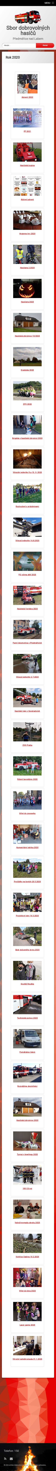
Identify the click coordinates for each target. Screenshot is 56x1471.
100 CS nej (27, 1189)
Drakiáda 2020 (27, 370)
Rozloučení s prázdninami (27, 506)
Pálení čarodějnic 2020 (27, 779)
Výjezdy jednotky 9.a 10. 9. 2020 (27, 472)
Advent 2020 (27, 97)
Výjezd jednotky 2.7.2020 (27, 677)
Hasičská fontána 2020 (27, 609)
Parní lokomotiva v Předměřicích (27, 643)
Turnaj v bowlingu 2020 (27, 1154)
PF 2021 (27, 131)
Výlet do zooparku (27, 813)
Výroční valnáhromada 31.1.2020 (27, 1359)
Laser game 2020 (27, 1325)
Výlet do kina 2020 (27, 1291)
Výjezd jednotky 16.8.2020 (27, 541)
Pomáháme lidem (27, 1052)
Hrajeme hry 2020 (27, 234)
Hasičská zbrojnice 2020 (27, 1120)
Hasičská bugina (27, 165)
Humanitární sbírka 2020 (27, 847)
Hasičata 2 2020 (27, 268)
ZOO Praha (27, 745)
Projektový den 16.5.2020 (27, 916)
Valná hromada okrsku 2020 (27, 1223)
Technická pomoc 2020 (27, 1018)
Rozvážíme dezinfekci (27, 1086)
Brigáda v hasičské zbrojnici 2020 (27, 438)
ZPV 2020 (27, 404)
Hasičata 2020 (27, 302)
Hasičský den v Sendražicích (27, 711)
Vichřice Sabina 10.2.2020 (27, 1257)
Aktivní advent (27, 200)
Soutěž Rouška (27, 984)
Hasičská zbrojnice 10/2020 (27, 336)
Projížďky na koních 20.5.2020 (27, 882)
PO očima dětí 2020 (27, 575)
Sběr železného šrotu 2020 (27, 950)
